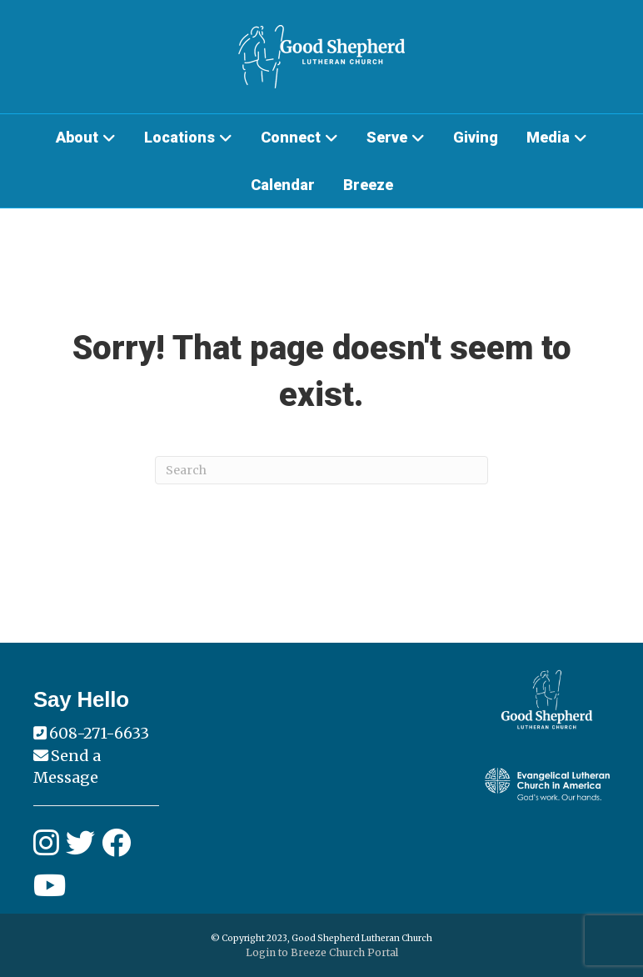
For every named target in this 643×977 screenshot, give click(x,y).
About (77, 137)
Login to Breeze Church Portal (322, 952)
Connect (291, 137)
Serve (386, 137)
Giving (475, 137)
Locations (179, 137)
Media (548, 137)
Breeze (368, 184)
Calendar (283, 184)
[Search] (321, 470)
